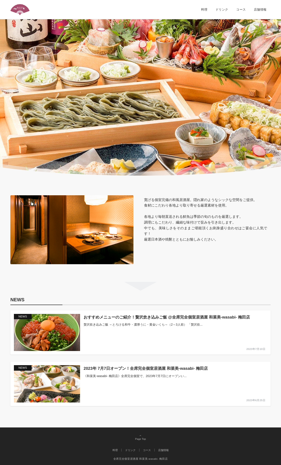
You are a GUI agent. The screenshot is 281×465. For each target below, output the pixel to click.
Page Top (140, 437)
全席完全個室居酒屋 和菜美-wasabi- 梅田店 (140, 458)
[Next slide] (269, 98)
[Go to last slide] (11, 98)
